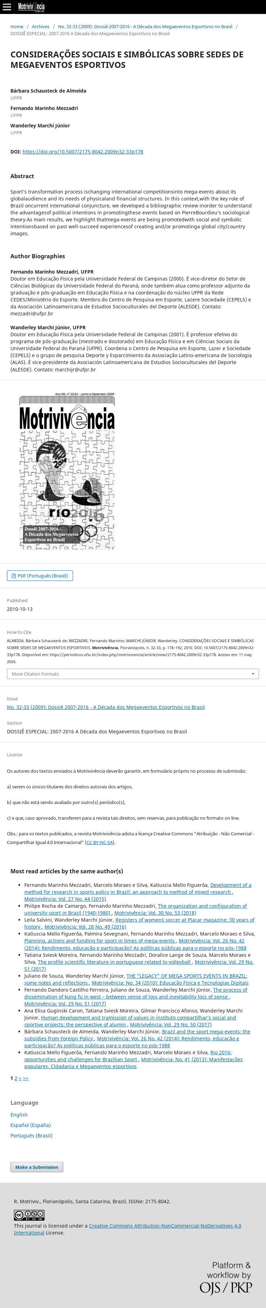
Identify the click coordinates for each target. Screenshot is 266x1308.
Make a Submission (36, 1167)
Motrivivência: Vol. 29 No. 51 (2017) (65, 1003)
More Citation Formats (35, 674)
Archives (40, 26)
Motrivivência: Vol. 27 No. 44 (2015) (65, 899)
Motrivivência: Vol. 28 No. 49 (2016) (85, 926)
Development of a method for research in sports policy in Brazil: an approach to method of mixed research (137, 888)
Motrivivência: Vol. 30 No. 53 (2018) (155, 912)
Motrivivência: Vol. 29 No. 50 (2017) (171, 1024)
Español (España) (30, 1125)
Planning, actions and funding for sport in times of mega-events (100, 940)
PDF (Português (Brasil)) (42, 576)
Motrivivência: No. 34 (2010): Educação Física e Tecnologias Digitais (170, 982)
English (19, 1114)
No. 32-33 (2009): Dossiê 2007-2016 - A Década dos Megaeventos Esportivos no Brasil (145, 26)
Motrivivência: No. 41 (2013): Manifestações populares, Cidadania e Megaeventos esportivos (133, 1063)
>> (26, 1078)
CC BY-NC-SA (100, 842)
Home (16, 26)
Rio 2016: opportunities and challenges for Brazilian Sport (128, 1056)
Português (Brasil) (31, 1135)
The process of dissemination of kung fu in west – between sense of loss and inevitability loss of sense (135, 993)
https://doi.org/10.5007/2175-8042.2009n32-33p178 (83, 151)
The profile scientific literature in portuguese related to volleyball (115, 962)
